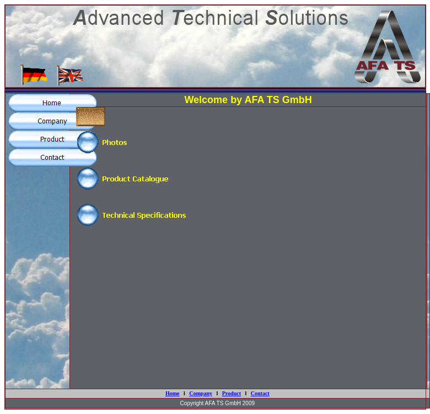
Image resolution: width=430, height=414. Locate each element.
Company (200, 393)
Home (172, 393)
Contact (260, 393)
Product (231, 393)
